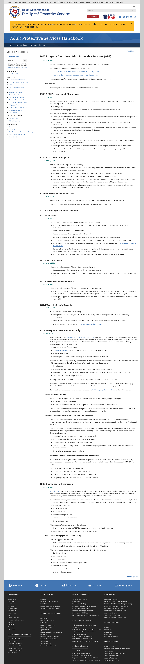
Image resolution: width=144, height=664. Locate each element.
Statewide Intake (14, 90)
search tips (24, 67)
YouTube (94, 585)
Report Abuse (92, 17)
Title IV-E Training (14, 121)
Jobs (9, 615)
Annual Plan (44, 618)
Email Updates (13, 137)
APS (30, 45)
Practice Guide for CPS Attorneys (51, 632)
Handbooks (23, 45)
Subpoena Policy (14, 105)
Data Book (43, 623)
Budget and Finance (47, 620)
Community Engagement (17, 97)
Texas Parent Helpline (15, 650)
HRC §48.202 (55, 491)
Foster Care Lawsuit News (80, 608)
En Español (132, 6)
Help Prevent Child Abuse (80, 613)
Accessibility (12, 601)
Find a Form (12, 613)
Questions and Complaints (49, 601)
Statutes (11, 127)
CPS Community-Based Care (18, 82)
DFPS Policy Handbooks (17, 52)
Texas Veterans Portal (111, 656)
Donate (106, 627)
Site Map (11, 624)
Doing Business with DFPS (81, 653)
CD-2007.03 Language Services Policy (80, 337)
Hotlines (43, 599)
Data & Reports (97, 2)
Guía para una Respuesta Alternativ (84, 632)
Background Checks (15, 92)
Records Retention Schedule (49, 637)
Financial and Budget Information (83, 611)
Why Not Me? (12, 653)
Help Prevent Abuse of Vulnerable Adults (85, 615)
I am (9, 2)
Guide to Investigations (80, 634)
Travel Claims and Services (18, 107)
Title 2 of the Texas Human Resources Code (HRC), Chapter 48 (76, 71)
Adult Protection (72, 2)
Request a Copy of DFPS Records (115, 608)
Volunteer (107, 630)
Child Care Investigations (17, 87)
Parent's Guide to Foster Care (82, 639)
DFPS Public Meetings (79, 604)
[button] (120, 16)
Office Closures (13, 618)
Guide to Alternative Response (82, 636)
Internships (108, 632)
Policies (10, 622)
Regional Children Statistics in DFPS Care (85, 658)
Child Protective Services (17, 80)
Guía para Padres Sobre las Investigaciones (86, 629)
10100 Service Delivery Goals (91, 324)
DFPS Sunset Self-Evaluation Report (84, 606)
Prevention (61, 2)
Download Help (109, 646)
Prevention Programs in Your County (116, 606)
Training (11, 627)
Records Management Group (18, 102)
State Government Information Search (117, 649)
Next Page (131, 51)
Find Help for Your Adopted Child (115, 618)
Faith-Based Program (111, 637)
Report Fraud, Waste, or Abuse (50, 606)
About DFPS (12, 599)
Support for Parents (110, 658)
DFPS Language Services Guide (103, 390)
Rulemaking (44, 634)
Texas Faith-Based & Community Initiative (86, 660)
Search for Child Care (111, 613)
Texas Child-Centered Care (114, 2)
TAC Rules (12, 129)
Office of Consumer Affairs (18, 100)
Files (35, 45)
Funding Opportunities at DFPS (82, 655)
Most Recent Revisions (16, 74)
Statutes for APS (45, 641)
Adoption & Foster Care (47, 2)
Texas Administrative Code (49, 646)
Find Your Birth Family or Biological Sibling (118, 604)
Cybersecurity (44, 630)
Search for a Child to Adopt (113, 615)
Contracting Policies (15, 95)
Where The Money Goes (112, 660)
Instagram (69, 585)
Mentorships (108, 634)
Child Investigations (20, 2)
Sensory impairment (60, 350)
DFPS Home (14, 45)
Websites (11, 629)
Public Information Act (47, 625)
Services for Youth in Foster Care (115, 611)
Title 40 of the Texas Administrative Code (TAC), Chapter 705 (75, 75)
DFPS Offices (12, 608)
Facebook (15, 585)
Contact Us (12, 604)
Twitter (41, 585)
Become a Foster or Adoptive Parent (116, 601)
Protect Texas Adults (15, 646)
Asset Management (15, 110)
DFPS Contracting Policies (17, 134)
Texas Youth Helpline (15, 648)
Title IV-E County (14, 118)
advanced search (13, 67)
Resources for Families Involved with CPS (86, 641)
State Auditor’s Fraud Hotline (49, 608)
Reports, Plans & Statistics (48, 639)
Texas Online (108, 651)
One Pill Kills (12, 641)
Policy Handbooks (46, 627)
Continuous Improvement (16, 620)
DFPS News (76, 601)
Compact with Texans (79, 599)
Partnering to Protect (15, 644)
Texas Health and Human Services (115, 653)
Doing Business (85, 2)
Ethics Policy (13, 112)
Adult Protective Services (17, 85)
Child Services (33, 2)
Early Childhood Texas (15, 639)
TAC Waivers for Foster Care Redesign (21, 132)
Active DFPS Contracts (79, 651)
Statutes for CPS (45, 644)
